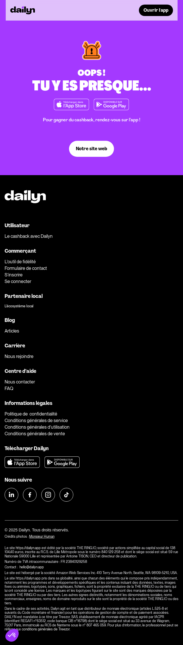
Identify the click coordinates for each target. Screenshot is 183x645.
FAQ (9, 388)
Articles (12, 331)
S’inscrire (14, 275)
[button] (12, 635)
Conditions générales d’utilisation (37, 427)
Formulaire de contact (26, 268)
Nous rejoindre (19, 356)
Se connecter (18, 281)
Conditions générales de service (36, 420)
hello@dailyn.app (32, 567)
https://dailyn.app (28, 548)
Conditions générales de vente (35, 433)
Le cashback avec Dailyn (29, 236)
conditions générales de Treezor (46, 629)
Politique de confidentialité (31, 414)
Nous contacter (20, 382)
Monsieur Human (41, 537)
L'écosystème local (19, 306)
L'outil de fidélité (20, 261)
